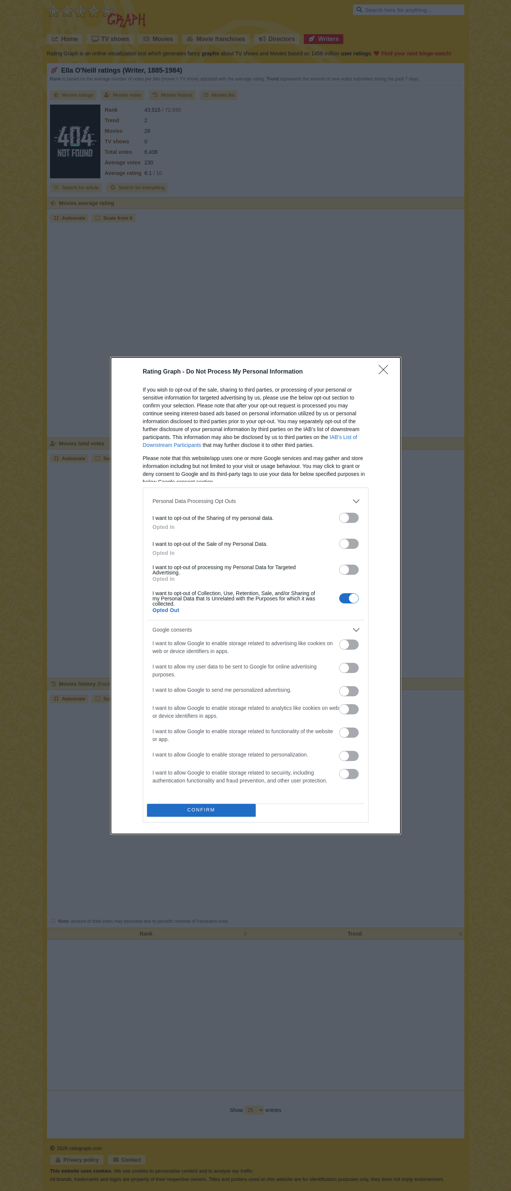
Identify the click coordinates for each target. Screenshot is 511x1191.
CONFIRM (201, 810)
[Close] (386, 372)
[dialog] (255, 595)
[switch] (349, 517)
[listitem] (256, 501)
